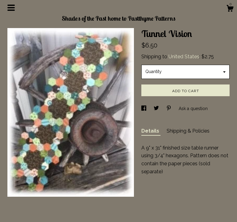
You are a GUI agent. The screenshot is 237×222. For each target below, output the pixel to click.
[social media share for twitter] (157, 108)
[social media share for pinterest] (169, 108)
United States (183, 57)
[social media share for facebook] (144, 108)
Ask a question (193, 108)
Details (150, 131)
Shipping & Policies (188, 131)
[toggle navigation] (11, 8)
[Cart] (230, 9)
